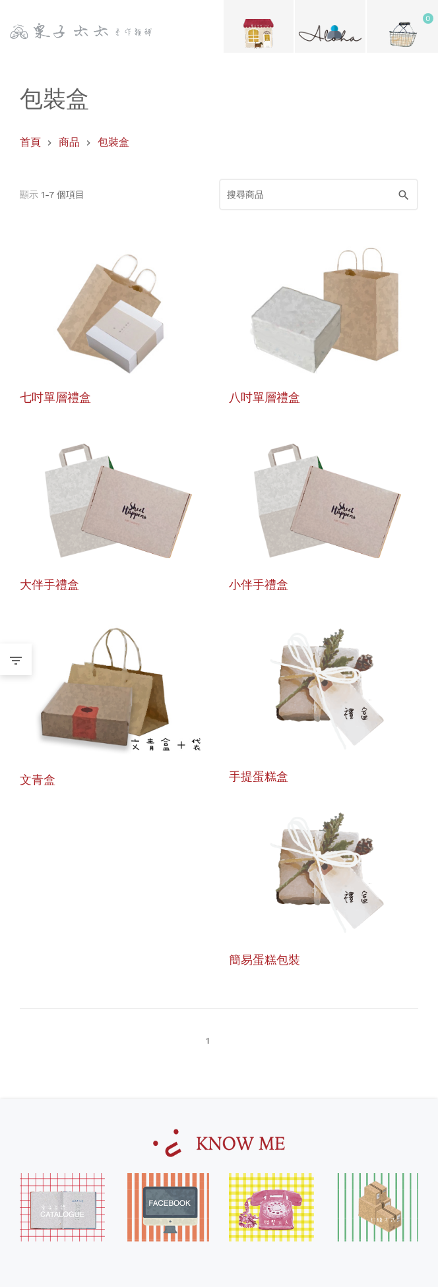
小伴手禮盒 (258, 584)
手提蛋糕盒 (258, 775)
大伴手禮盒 (49, 584)
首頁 (30, 142)
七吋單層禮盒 (55, 396)
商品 (69, 142)
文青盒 (37, 779)
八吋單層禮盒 (264, 396)
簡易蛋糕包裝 (264, 959)
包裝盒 (113, 142)
